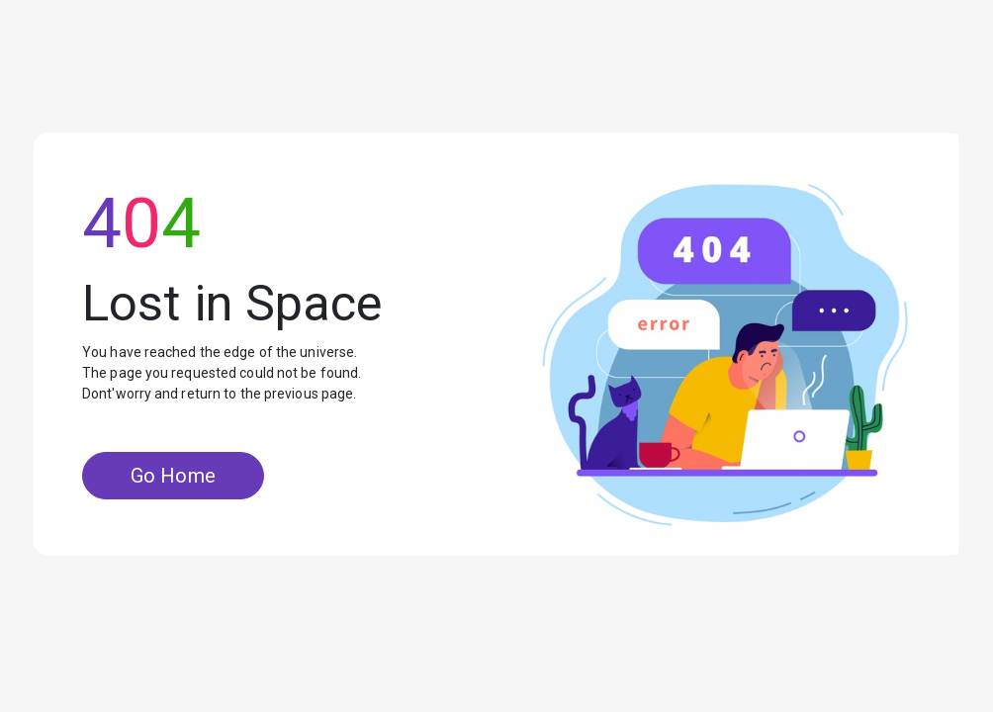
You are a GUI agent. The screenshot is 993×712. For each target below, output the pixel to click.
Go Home (173, 476)
